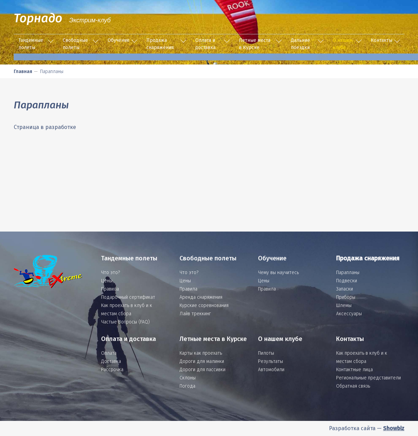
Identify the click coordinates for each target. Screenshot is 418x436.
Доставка (111, 361)
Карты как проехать (201, 353)
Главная (23, 71)
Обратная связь (353, 386)
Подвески (346, 281)
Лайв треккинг (195, 314)
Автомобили (271, 370)
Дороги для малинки (202, 361)
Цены (106, 281)
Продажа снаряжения (160, 43)
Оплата (108, 353)
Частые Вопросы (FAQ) (125, 322)
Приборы (345, 297)
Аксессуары (349, 314)
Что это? (110, 272)
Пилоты (266, 353)
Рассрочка (112, 370)
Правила (110, 289)
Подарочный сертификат (128, 297)
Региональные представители (368, 378)
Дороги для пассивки (202, 370)
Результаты (270, 361)
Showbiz (393, 428)
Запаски (344, 289)
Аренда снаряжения (201, 297)
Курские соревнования (204, 305)
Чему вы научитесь (278, 272)
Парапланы (347, 272)
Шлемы (344, 305)
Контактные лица (354, 370)
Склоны (188, 378)
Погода (187, 386)
